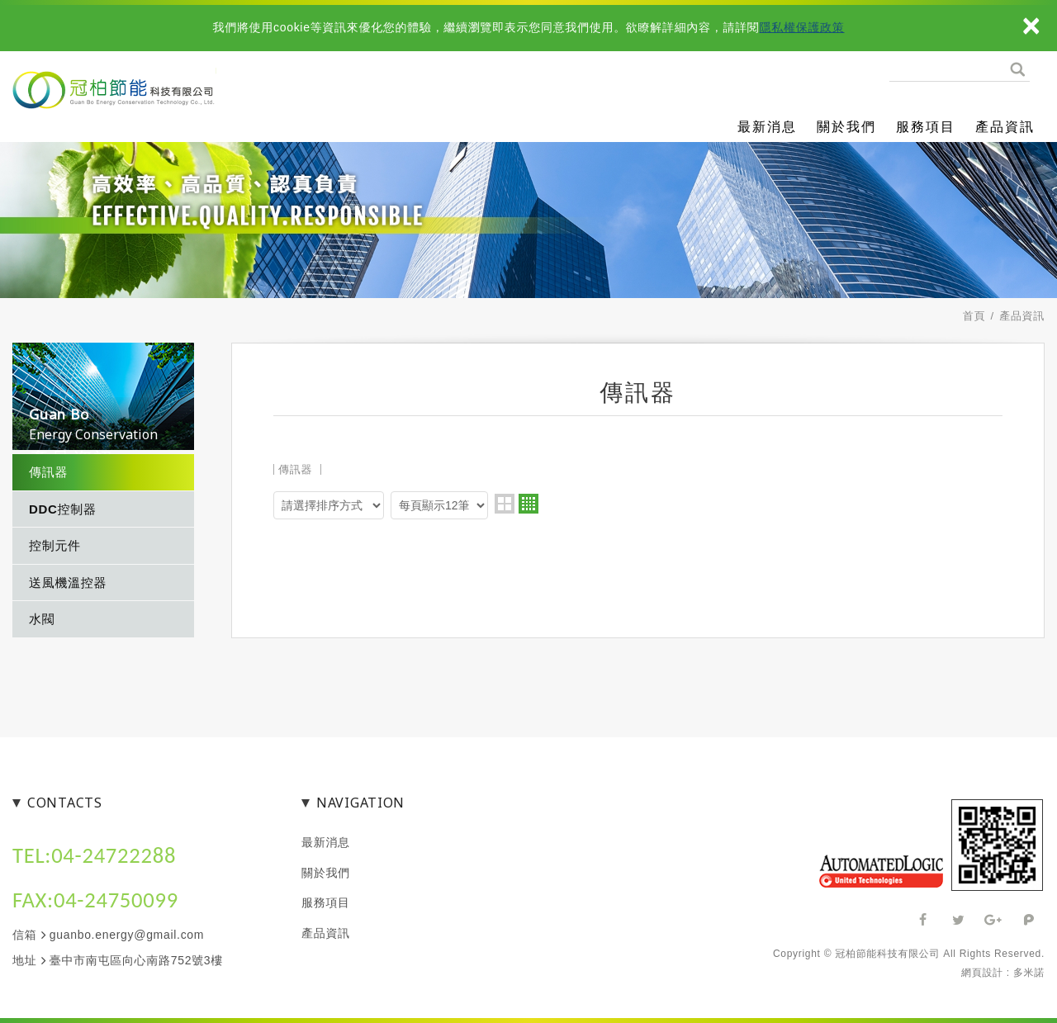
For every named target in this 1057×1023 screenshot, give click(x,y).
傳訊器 (48, 472)
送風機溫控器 (68, 582)
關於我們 (846, 127)
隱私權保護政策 (802, 27)
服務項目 (925, 127)
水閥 (42, 619)
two (504, 504)
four (528, 504)
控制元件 (55, 545)
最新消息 (767, 127)
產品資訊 (1005, 127)
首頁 (974, 316)
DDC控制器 (63, 509)
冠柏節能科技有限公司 (173, 106)
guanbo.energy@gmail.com (127, 934)
